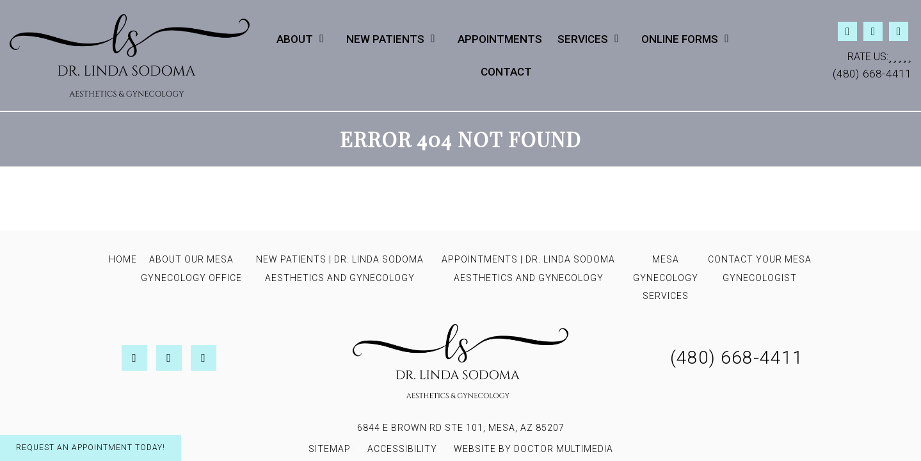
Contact (506, 71)
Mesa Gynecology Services (665, 278)
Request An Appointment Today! (90, 447)
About (294, 39)
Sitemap (329, 449)
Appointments (500, 39)
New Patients (385, 39)
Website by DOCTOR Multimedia (533, 449)
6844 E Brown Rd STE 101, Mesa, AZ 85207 (461, 428)
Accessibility (402, 449)
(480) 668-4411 (872, 73)
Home (123, 259)
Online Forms (679, 39)
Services (582, 39)
